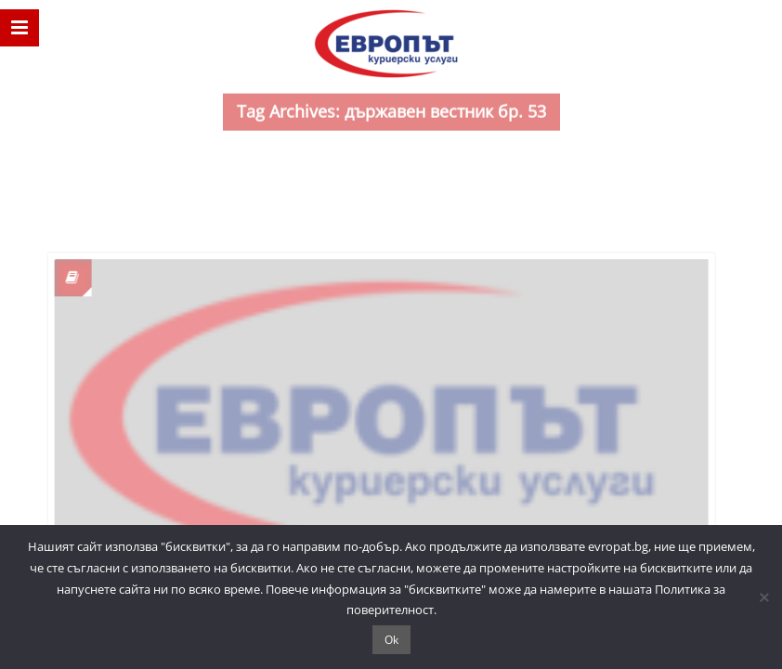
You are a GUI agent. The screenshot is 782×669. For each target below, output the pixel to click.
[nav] (19, 27)
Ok (391, 640)
